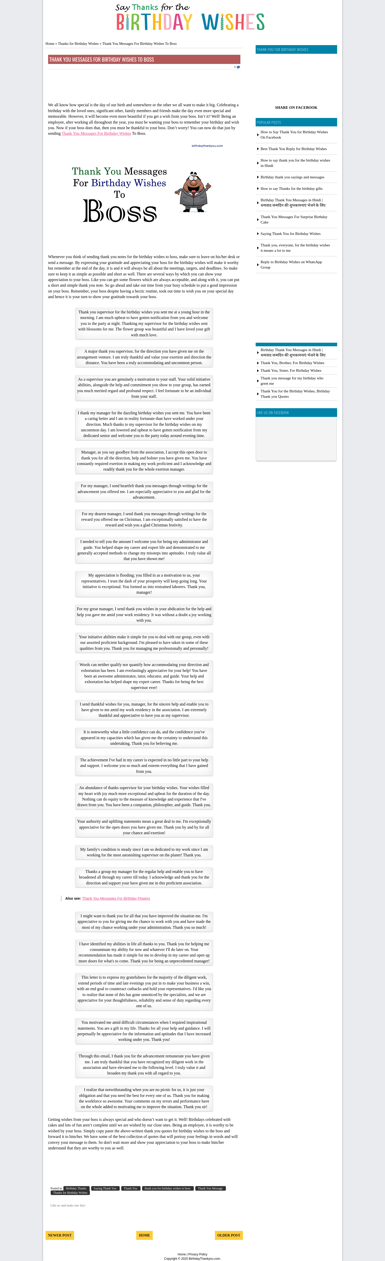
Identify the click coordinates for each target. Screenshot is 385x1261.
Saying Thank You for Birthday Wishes (291, 234)
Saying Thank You (105, 1188)
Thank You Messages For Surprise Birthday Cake (294, 219)
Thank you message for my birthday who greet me (292, 381)
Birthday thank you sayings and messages (292, 177)
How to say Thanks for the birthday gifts (292, 189)
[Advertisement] (144, 87)
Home (50, 44)
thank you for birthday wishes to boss (168, 1188)
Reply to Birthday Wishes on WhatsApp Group (291, 264)
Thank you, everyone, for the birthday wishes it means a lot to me (295, 248)
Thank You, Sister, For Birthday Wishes (291, 370)
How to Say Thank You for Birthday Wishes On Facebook (294, 134)
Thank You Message (211, 1188)
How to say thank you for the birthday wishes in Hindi (295, 163)
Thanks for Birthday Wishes (78, 44)
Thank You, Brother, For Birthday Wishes (292, 363)
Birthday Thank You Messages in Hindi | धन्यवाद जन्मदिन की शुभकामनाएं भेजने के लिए (293, 202)
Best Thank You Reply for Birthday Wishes (294, 149)
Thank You (131, 1188)
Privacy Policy (198, 1254)
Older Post (228, 1235)
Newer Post (60, 1235)
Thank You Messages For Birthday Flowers (116, 898)
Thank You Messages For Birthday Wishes (96, 133)
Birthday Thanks (76, 1188)
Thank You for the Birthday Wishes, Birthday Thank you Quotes (295, 394)
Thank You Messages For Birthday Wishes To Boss (101, 59)
